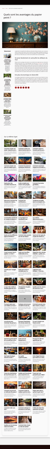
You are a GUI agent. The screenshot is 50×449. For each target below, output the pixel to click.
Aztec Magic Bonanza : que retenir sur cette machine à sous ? (39, 357)
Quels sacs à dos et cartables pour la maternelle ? (23, 271)
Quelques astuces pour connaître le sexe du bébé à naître (24, 305)
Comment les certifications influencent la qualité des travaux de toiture (24, 203)
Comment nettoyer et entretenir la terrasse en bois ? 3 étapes (24, 409)
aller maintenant (40, 63)
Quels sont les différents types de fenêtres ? (10, 235)
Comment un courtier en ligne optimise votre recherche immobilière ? (7, 62)
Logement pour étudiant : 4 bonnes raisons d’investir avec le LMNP (39, 272)
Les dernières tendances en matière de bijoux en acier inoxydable (10, 219)
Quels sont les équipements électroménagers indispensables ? (23, 341)
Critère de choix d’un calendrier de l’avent (38, 408)
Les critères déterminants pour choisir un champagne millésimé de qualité (39, 220)
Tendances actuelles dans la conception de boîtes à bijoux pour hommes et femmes (38, 203)
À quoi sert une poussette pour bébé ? (39, 374)
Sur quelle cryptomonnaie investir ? (22, 357)
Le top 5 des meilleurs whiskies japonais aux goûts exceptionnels (10, 288)
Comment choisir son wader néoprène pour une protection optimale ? (7, 117)
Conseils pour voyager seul (10, 270)
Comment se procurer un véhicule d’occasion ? (10, 391)
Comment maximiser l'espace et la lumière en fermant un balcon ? (39, 167)
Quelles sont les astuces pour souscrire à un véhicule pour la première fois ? (24, 375)
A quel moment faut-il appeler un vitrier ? (10, 253)
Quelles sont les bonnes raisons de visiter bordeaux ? (10, 426)
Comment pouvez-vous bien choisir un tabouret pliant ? (39, 305)
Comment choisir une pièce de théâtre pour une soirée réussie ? (10, 167)
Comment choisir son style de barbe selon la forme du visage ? (24, 150)
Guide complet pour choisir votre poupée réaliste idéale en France (24, 184)
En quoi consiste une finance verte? (38, 322)
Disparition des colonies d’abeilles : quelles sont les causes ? (39, 253)
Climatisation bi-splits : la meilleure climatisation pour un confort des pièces (24, 289)
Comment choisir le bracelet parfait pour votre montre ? (38, 150)
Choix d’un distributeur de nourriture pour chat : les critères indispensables (10, 375)
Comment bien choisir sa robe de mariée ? (24, 425)
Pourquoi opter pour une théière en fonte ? (10, 304)
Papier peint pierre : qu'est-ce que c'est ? (38, 391)
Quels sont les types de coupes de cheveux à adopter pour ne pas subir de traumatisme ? (39, 237)
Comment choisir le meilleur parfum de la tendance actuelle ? (24, 392)
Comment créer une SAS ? (9, 408)
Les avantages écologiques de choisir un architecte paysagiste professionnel (7, 82)
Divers (7, 8)
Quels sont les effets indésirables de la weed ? (23, 253)
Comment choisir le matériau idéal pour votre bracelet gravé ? (7, 100)
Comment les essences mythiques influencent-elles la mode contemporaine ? (24, 168)
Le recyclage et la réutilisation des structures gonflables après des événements (24, 220)
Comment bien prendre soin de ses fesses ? (24, 235)
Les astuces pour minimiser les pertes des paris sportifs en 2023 (10, 323)
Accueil (3, 8)
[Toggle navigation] (3, 2)
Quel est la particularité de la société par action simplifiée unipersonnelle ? (10, 341)
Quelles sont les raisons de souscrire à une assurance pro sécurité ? (39, 288)
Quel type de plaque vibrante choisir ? (9, 356)
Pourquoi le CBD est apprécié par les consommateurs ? (38, 340)
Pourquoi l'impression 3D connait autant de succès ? (24, 323)
